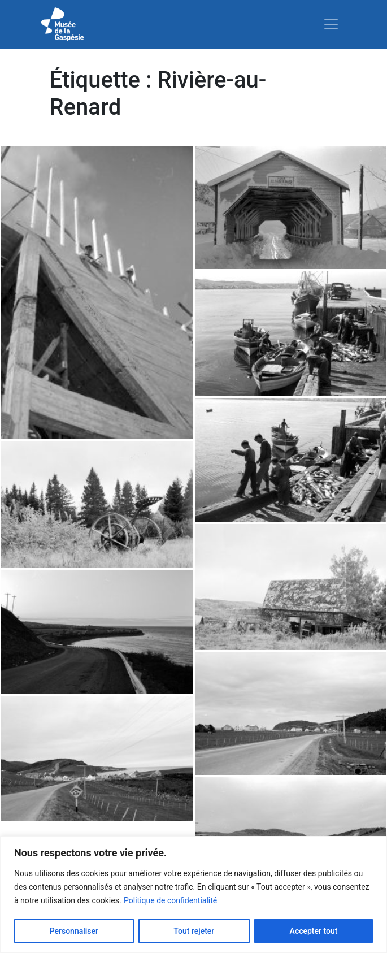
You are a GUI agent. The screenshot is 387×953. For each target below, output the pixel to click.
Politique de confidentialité (170, 900)
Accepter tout (314, 930)
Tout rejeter (193, 930)
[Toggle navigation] (331, 24)
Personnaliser (74, 930)
